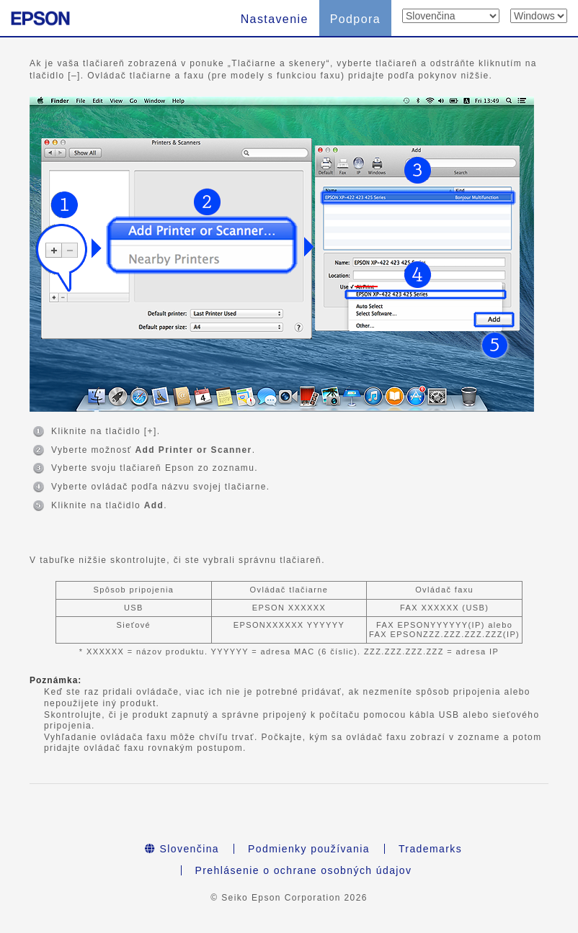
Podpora (355, 19)
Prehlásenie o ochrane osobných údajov (303, 870)
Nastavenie (274, 19)
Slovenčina (182, 849)
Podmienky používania (309, 849)
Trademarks (430, 849)
